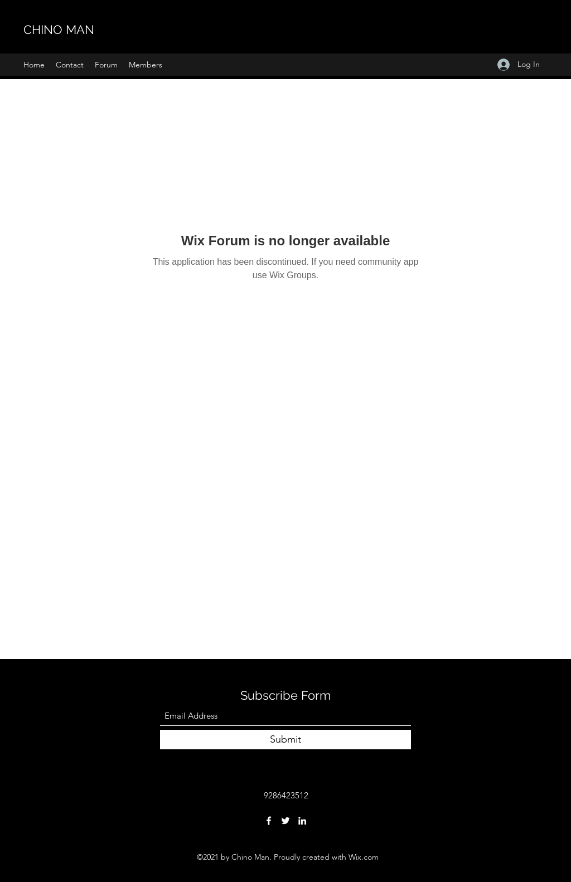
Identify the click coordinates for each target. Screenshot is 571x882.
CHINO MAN (58, 29)
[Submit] (285, 739)
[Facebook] (268, 820)
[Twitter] (285, 820)
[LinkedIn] (302, 820)
